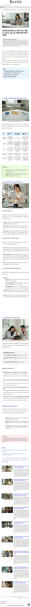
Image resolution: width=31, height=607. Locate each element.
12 (17, 596)
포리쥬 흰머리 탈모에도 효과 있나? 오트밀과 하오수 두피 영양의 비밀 (21, 582)
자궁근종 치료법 (24, 459)
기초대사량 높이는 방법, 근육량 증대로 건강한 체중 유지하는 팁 (21, 522)
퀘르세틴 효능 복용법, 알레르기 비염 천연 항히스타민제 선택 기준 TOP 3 (21, 479)
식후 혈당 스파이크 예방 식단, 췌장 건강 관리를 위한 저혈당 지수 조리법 (21, 494)
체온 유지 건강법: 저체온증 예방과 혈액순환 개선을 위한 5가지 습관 (21, 507)
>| (22, 596)
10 (14, 596)
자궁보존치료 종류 (9, 457)
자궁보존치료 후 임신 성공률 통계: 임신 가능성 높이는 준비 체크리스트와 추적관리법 (13, 454)
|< (2, 596)
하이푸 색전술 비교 (24, 457)
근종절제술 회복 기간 (6, 459)
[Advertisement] (15, 88)
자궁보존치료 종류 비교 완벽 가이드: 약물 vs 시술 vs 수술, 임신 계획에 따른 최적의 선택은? (17, 9)
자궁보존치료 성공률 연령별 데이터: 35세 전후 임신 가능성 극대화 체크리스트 (14, 450)
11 (15, 596)
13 (19, 596)
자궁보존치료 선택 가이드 (15, 459)
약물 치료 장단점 (16, 457)
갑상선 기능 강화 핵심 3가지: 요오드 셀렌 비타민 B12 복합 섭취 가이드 (21, 466)
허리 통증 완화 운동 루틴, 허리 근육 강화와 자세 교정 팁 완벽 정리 (21, 537)
